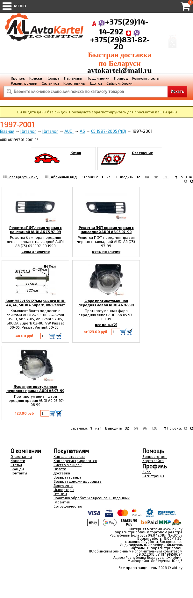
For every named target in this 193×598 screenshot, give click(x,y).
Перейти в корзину (172, 48)
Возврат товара (68, 477)
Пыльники (73, 78)
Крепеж (18, 78)
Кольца (53, 78)
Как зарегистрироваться (75, 461)
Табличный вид (63, 177)
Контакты (19, 473)
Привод (121, 78)
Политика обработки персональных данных (92, 498)
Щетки (96, 83)
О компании (21, 456)
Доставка (62, 473)
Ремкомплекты (146, 78)
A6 (82, 131)
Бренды (17, 469)
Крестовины (74, 83)
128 (165, 177)
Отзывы (60, 494)
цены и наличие (35, 251)
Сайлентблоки (119, 83)
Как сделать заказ (69, 456)
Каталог (28, 131)
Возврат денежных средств (78, 481)
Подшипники (98, 78)
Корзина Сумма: (172, 28)
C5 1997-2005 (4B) (108, 131)
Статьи (16, 465)
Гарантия (62, 502)
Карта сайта (153, 461)
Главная (7, 131)
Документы (63, 485)
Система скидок (68, 465)
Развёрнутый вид (22, 177)
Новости (18, 461)
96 (156, 177)
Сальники (50, 83)
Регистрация (153, 476)
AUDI (69, 131)
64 (147, 177)
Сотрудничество (68, 506)
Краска (35, 78)
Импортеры (64, 490)
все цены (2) (106, 325)
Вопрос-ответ (154, 456)
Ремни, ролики (24, 83)
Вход (146, 472)
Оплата (60, 469)
